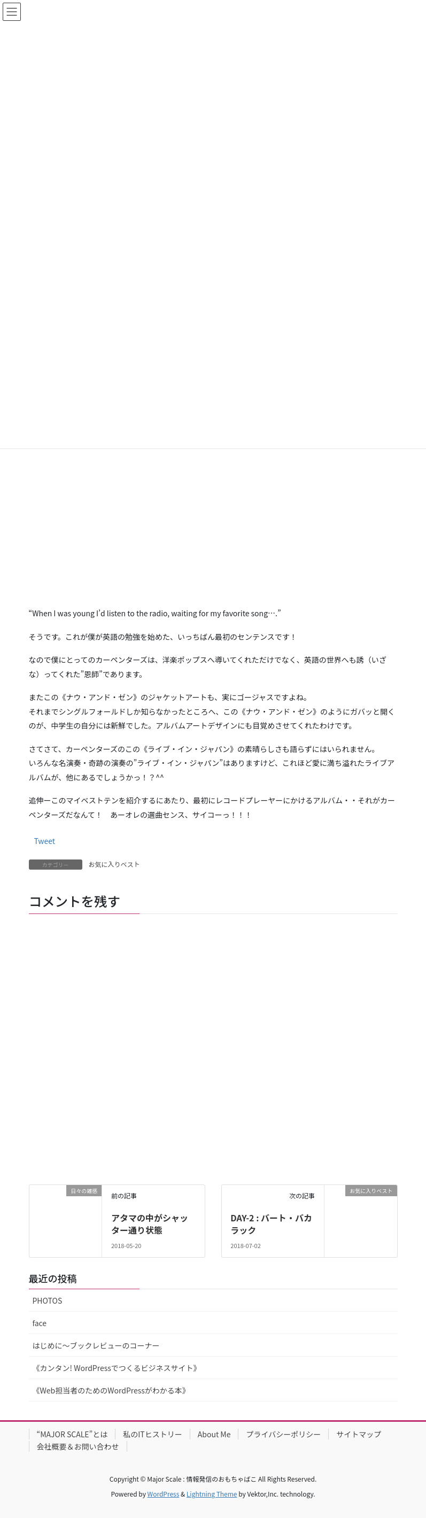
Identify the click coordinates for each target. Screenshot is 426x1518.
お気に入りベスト (114, 864)
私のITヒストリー (152, 1434)
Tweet (45, 840)
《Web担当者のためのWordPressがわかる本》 (111, 1390)
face (40, 1323)
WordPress (164, 1493)
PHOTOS (48, 1300)
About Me (214, 1434)
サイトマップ (358, 1434)
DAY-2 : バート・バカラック (271, 1223)
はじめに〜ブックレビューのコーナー (96, 1345)
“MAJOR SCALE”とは (72, 1434)
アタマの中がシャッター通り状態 (149, 1223)
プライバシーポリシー (283, 1434)
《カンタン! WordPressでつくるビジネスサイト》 (117, 1367)
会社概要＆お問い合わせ (78, 1446)
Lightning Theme (212, 1493)
